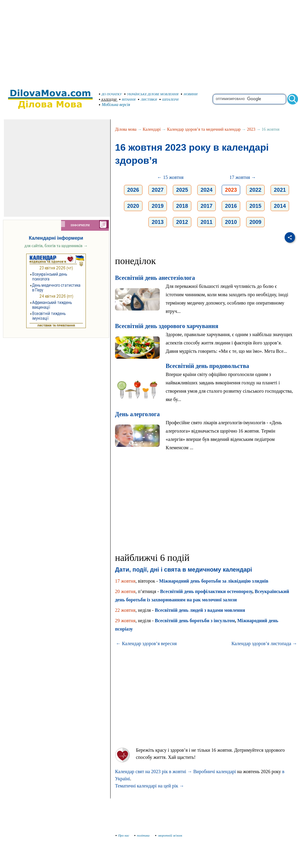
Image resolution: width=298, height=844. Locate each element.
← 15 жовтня (170, 177)
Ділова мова (125, 129)
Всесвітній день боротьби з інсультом (195, 620)
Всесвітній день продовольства (207, 366)
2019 (158, 206)
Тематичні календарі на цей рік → (149, 785)
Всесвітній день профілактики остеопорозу (206, 591)
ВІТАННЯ (127, 99)
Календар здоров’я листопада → (264, 643)
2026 (133, 190)
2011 (206, 222)
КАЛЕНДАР (107, 99)
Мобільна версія (114, 104)
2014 (280, 206)
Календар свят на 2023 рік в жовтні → (153, 771)
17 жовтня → (242, 177)
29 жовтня (125, 620)
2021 (280, 190)
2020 (133, 206)
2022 (255, 190)
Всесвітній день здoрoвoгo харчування (166, 326)
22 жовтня (125, 610)
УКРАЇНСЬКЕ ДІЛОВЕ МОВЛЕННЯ (151, 94)
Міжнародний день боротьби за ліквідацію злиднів (213, 581)
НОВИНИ (189, 94)
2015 (255, 206)
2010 (231, 222)
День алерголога (137, 414)
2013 (158, 222)
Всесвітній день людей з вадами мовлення (200, 610)
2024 (206, 190)
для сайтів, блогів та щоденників (56, 246)
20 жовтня (125, 591)
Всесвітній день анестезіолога (155, 277)
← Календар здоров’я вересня (146, 643)
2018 (182, 206)
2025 (182, 190)
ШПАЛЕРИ (169, 99)
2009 (255, 222)
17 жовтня (125, 581)
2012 (182, 222)
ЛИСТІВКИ (147, 99)
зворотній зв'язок (169, 835)
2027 (158, 190)
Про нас (122, 835)
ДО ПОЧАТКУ (110, 94)
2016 (231, 206)
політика (142, 835)
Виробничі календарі (214, 771)
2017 (206, 206)
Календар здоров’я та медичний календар (204, 129)
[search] (249, 99)
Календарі (152, 129)
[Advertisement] (149, 41)
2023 (251, 129)
